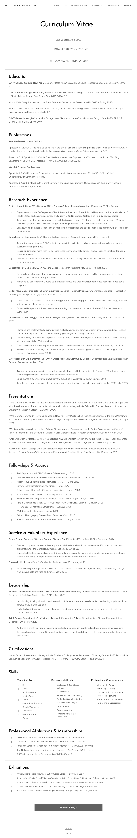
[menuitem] (60, 5)
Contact (68, 828)
